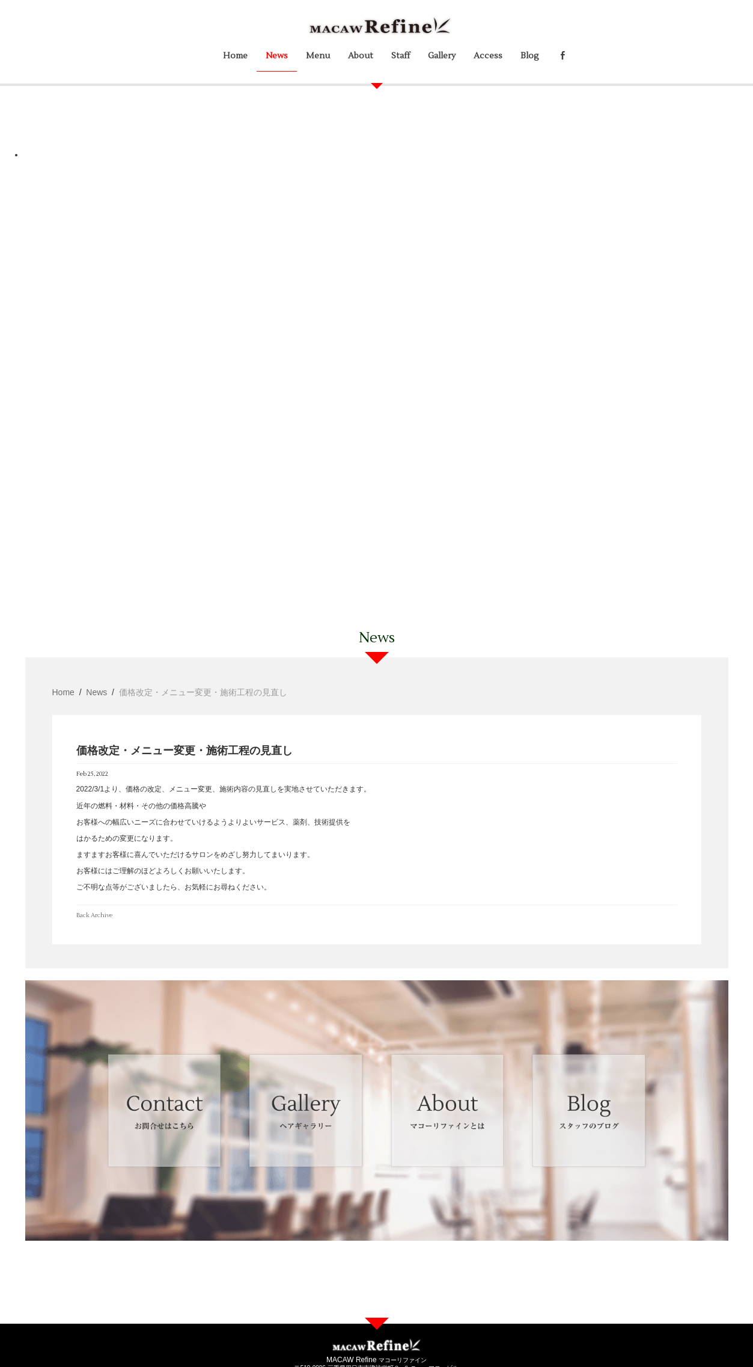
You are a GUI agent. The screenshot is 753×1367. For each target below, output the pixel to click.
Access (488, 56)
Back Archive (94, 915)
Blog (529, 56)
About (360, 56)
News (277, 56)
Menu (318, 56)
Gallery (442, 56)
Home (235, 56)
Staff (400, 56)
